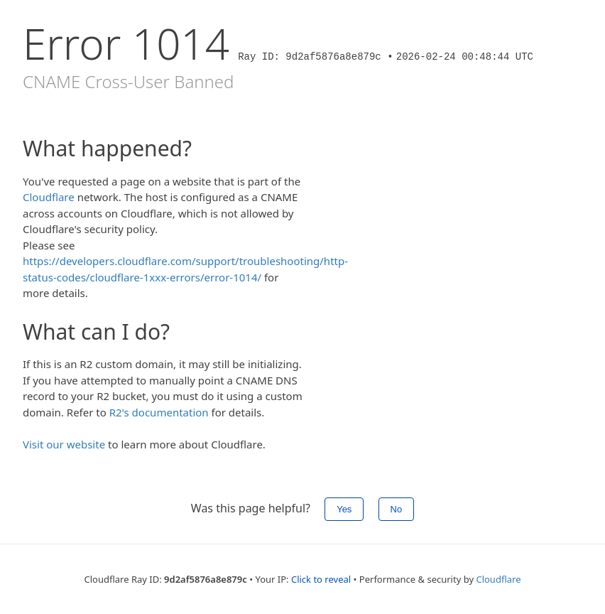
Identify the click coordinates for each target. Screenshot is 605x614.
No (397, 509)
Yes (344, 509)
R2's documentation (159, 412)
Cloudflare (49, 197)
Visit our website (64, 444)
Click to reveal (321, 579)
